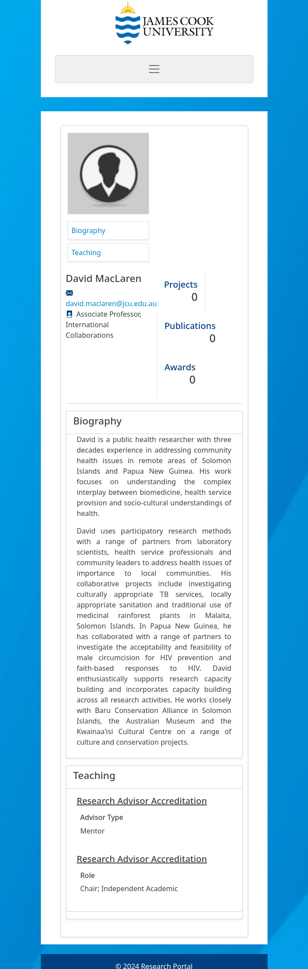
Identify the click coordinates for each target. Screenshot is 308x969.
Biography (88, 230)
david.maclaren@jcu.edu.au (111, 303)
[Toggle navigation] (154, 69)
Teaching (86, 252)
